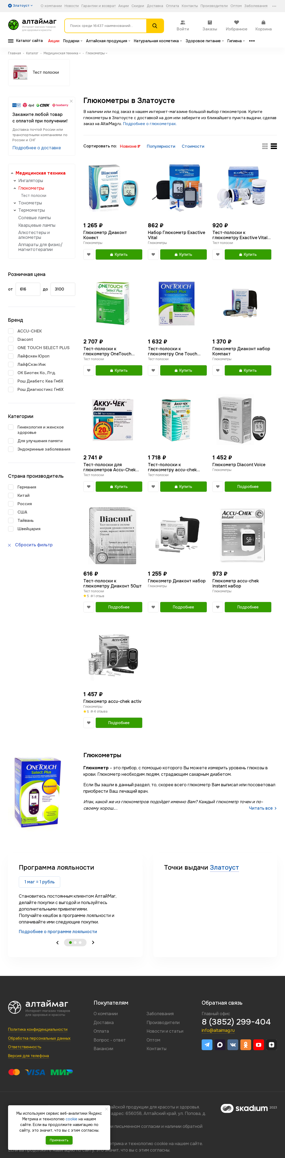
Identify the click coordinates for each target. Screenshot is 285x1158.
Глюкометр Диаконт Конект (105, 235)
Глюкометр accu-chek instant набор (235, 583)
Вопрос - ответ (110, 1040)
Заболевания (256, 6)
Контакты (190, 6)
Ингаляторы (30, 180)
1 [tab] (70, 942)
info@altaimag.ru (218, 1030)
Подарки (72, 40)
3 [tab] (80, 942)
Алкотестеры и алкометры (34, 235)
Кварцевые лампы (36, 225)
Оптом (236, 6)
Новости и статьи (165, 1031)
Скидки (137, 6)
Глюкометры (31, 188)
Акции (123, 6)
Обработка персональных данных (39, 1038)
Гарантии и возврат (98, 6)
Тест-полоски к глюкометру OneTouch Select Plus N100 (107, 351)
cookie (161, 1143)
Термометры (31, 210)
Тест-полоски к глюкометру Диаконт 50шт (112, 583)
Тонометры (30, 203)
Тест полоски (33, 195)
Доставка (155, 6)
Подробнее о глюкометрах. (150, 123)
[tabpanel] (75, 899)
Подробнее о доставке (36, 148)
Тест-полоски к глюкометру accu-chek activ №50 (172, 467)
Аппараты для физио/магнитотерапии (40, 247)
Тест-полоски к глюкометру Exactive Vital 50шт (240, 235)
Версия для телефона (28, 1055)
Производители (214, 6)
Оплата (172, 6)
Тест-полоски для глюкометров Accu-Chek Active (109, 467)
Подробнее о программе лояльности (58, 931)
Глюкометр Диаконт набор (177, 580)
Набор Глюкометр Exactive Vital (176, 235)
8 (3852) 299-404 (236, 1022)
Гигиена (236, 40)
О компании (51, 6)
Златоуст (224, 867)
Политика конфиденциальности (37, 1029)
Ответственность (24, 1046)
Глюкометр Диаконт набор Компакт (241, 351)
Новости (72, 6)
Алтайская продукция (108, 40)
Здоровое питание (205, 40)
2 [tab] (75, 942)
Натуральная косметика (158, 40)
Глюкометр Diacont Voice (238, 464)
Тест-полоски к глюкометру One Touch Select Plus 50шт (172, 351)
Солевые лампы (34, 218)
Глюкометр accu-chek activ (112, 701)
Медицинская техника (41, 173)
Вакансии (103, 1048)
